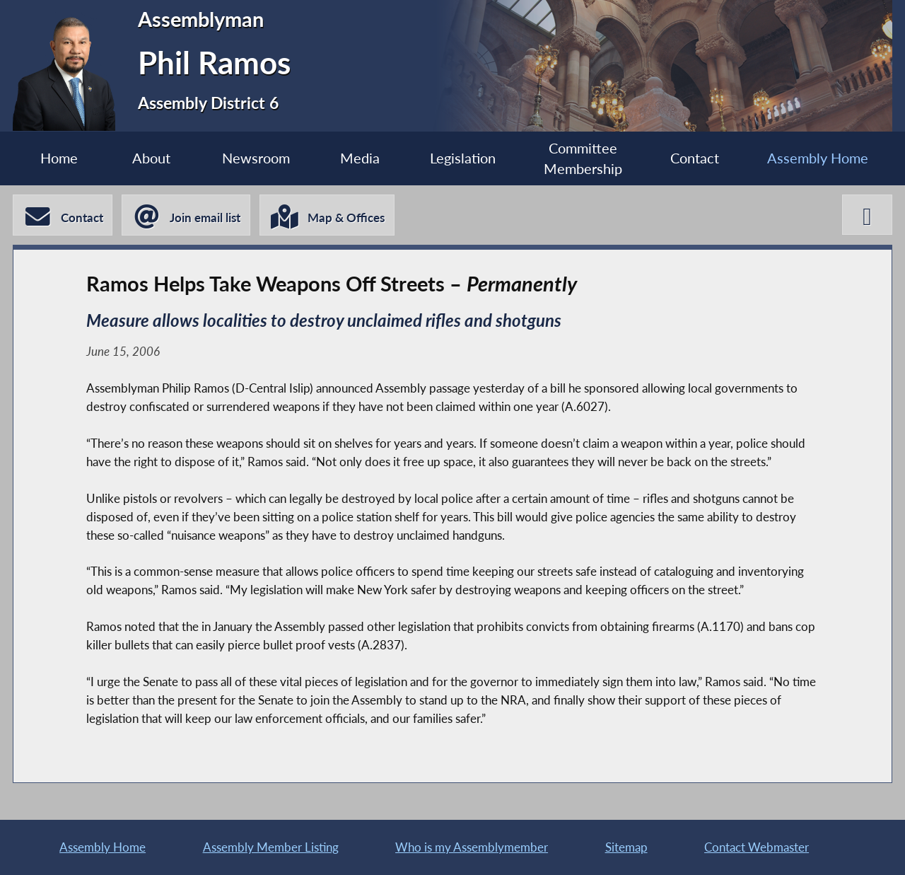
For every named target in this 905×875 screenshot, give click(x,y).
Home (59, 158)
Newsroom (256, 158)
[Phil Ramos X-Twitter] (867, 215)
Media (360, 158)
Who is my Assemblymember (471, 847)
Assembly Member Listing (271, 847)
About (151, 158)
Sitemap (626, 847)
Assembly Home (817, 158)
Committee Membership (583, 158)
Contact (694, 158)
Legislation (463, 158)
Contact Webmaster (756, 847)
